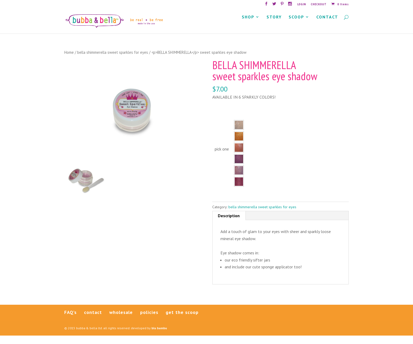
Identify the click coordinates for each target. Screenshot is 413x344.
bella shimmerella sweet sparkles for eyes (112, 60)
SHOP (248, 25)
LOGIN (301, 4)
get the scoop (182, 321)
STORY (274, 25)
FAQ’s (70, 321)
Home (69, 60)
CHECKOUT (319, 4)
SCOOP (296, 25)
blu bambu (159, 336)
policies (149, 321)
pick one (222, 157)
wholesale (121, 321)
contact (93, 321)
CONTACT (327, 25)
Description (229, 224)
